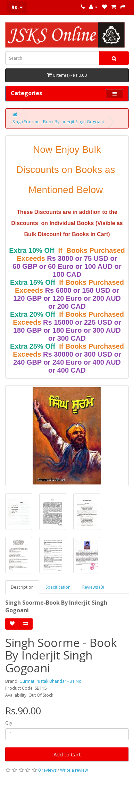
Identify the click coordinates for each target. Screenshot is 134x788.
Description (22, 587)
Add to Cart (67, 754)
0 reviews (47, 770)
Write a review (74, 770)
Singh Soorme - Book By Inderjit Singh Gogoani (58, 122)
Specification (57, 587)
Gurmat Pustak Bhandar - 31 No (50, 681)
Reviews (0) (93, 587)
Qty (8, 723)
